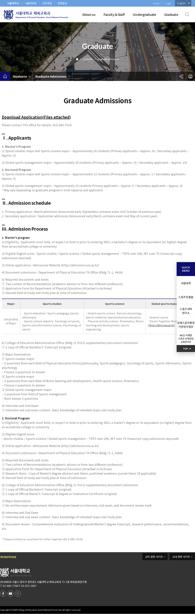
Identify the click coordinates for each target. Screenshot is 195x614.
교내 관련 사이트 (181, 556)
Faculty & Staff (114, 14)
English (181, 3)
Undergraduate (144, 14)
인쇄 (190, 76)
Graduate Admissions (108, 59)
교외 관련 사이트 (154, 556)
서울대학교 (13, 3)
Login (168, 3)
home (5, 76)
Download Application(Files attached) (36, 117)
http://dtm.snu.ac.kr (161, 325)
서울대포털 (31, 3)
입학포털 (47, 3)
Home (156, 3)
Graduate (171, 14)
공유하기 (181, 76)
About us (88, 14)
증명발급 (62, 3)
